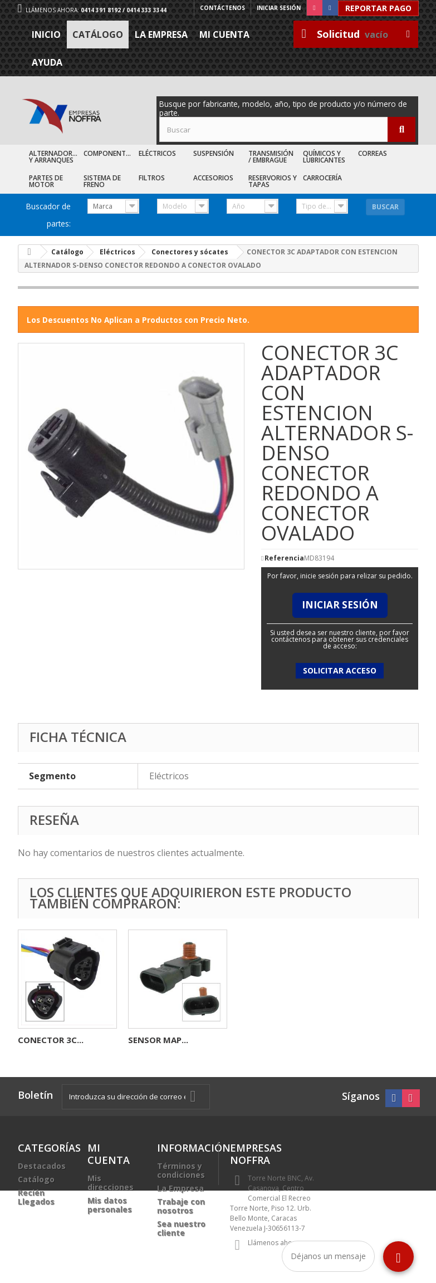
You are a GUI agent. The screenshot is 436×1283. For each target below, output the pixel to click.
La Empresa (161, 34)
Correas (372, 153)
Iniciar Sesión (340, 604)
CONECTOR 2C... (51, 1039)
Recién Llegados (36, 1197)
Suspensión (213, 153)
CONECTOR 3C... (271, 1039)
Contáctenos (222, 8)
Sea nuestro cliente (181, 1228)
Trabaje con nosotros (181, 1206)
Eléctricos (157, 153)
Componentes (108, 153)
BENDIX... (147, 1039)
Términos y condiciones (181, 1170)
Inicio (46, 34)
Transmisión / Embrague (270, 157)
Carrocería (322, 178)
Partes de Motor (46, 181)
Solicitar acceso (339, 670)
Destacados (42, 1166)
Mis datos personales (109, 1205)
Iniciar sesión (279, 8)
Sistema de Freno (102, 181)
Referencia (284, 558)
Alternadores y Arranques (54, 157)
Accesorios (213, 178)
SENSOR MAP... (379, 1039)
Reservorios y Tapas (272, 181)
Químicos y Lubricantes (324, 157)
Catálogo (97, 34)
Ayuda (47, 62)
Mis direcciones (110, 1182)
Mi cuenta (224, 34)
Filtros (152, 178)
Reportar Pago (378, 8)
